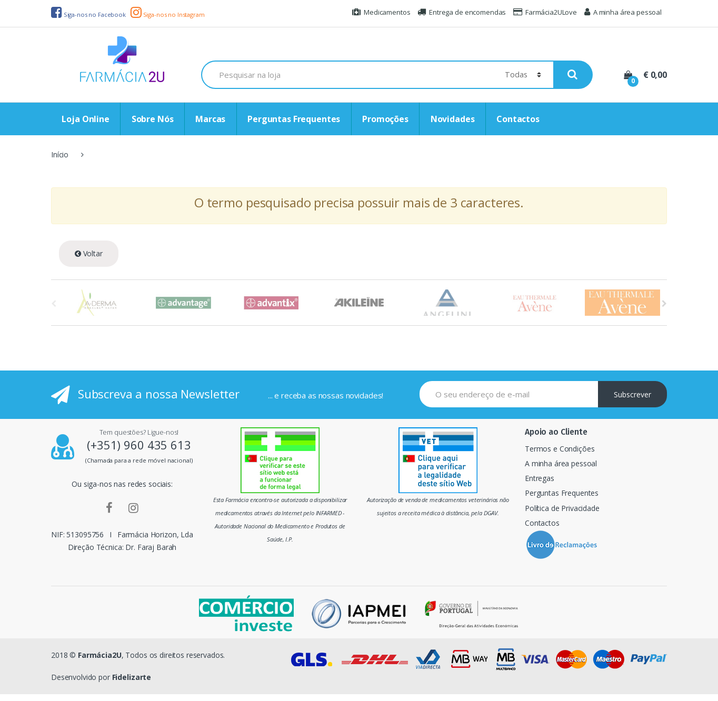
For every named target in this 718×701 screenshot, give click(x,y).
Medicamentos (381, 12)
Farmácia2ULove (545, 12)
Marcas (210, 119)
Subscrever (632, 394)
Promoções (385, 119)
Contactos (518, 119)
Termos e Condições (559, 449)
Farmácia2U (100, 655)
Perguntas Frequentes (293, 119)
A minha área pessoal (623, 12)
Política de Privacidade (562, 508)
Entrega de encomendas (461, 12)
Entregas (539, 478)
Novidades (453, 119)
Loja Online (85, 119)
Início (59, 154)
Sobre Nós (153, 119)
